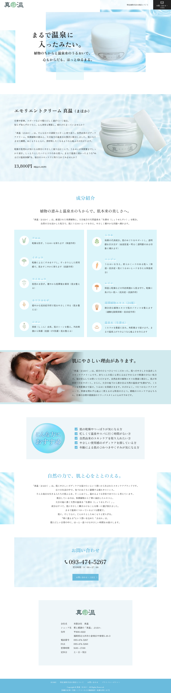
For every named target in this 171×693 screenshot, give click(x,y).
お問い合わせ (92, 682)
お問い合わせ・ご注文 (162, 5)
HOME (54, 682)
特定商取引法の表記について (137, 5)
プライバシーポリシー (111, 682)
